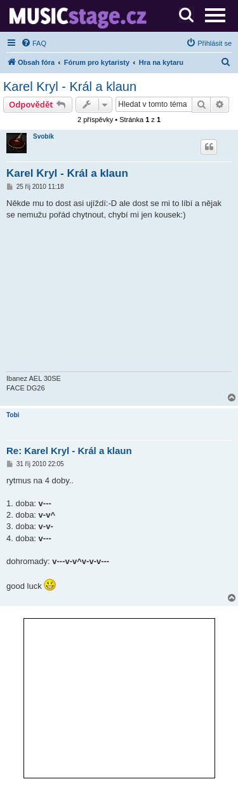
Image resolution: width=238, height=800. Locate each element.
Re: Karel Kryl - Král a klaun (69, 450)
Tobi (12, 414)
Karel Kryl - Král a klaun (69, 86)
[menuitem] (33, 43)
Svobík (43, 136)
